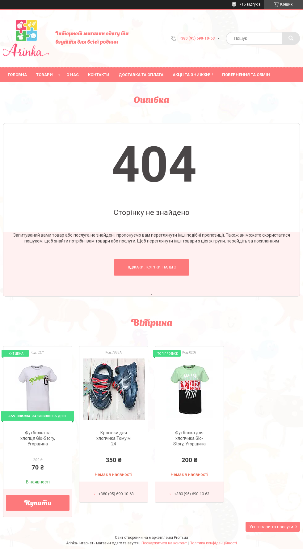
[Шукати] (291, 38)
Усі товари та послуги (271, 526)
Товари (44, 74)
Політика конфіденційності (213, 543)
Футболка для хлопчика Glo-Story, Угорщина (189, 438)
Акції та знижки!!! (193, 74)
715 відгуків (250, 4)
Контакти (98, 74)
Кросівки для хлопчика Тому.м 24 (113, 438)
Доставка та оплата (141, 74)
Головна (17, 74)
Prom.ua (181, 537)
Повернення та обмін (246, 74)
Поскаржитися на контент (164, 543)
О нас (72, 74)
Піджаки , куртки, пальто (151, 267)
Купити (38, 503)
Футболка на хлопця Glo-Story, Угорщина (37, 438)
